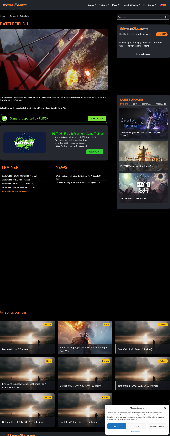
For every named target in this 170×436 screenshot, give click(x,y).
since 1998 (161, 34)
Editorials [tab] (146, 104)
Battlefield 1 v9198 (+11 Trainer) (16, 180)
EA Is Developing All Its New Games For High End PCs (78, 182)
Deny (137, 426)
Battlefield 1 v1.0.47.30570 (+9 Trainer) (19, 187)
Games (13, 16)
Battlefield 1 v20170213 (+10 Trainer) (18, 183)
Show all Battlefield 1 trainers (14, 191)
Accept (117, 426)
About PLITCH (95, 152)
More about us (143, 53)
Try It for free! (97, 118)
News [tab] (135, 104)
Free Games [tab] (161, 104)
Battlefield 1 (25, 16)
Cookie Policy (135, 432)
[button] (165, 408)
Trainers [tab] (124, 104)
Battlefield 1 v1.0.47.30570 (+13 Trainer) (19, 176)
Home (2, 16)
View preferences (157, 426)
